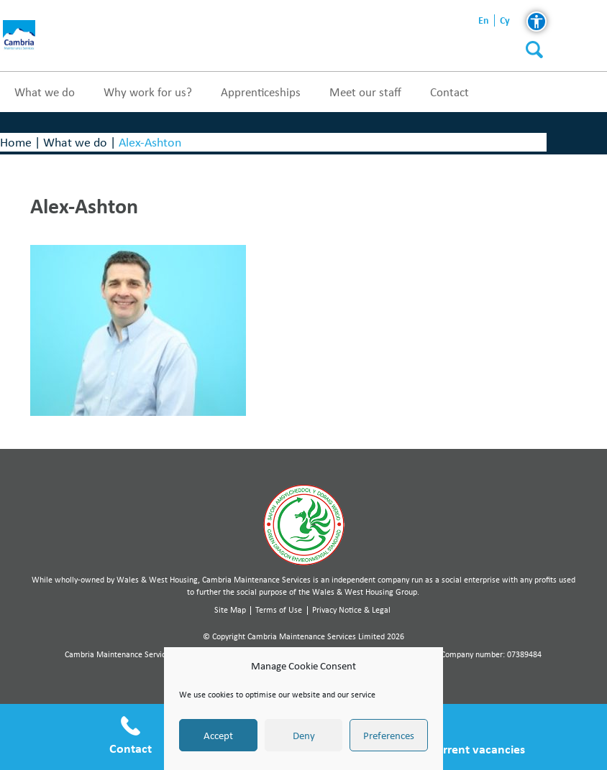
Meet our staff (365, 92)
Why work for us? (148, 92)
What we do (44, 92)
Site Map (230, 610)
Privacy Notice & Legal (351, 610)
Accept (218, 735)
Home (16, 142)
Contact (449, 92)
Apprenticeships (261, 92)
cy (505, 20)
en (483, 20)
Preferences (388, 735)
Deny (304, 735)
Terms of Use (278, 610)
